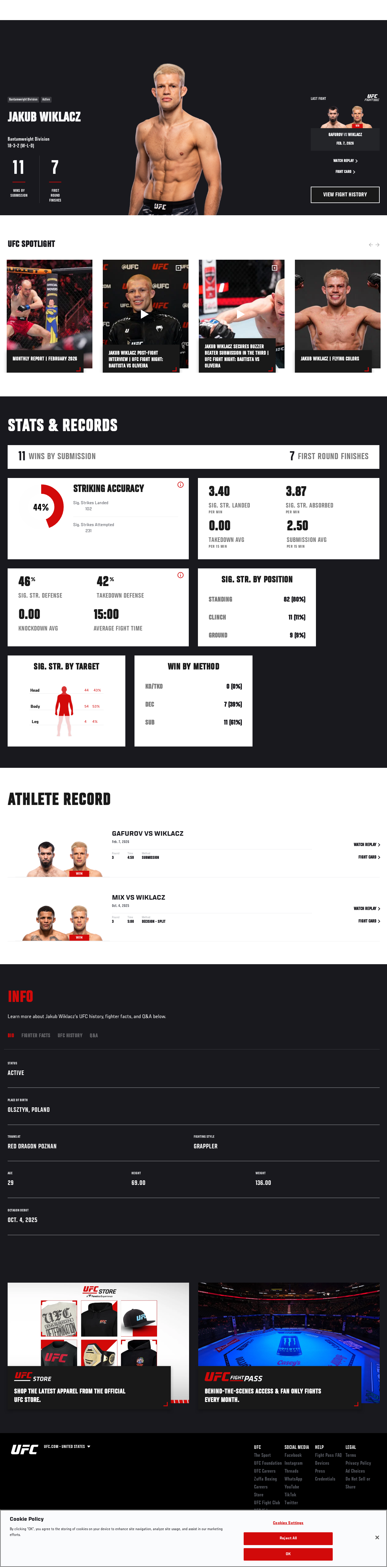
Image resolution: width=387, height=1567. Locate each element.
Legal (351, 1447)
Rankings (42, 23)
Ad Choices (355, 1471)
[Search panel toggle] (367, 23)
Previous (371, 245)
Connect (269, 23)
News (93, 23)
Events (16, 23)
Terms (351, 1455)
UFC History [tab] (70, 1036)
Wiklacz (169, 835)
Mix (118, 899)
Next (377, 245)
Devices (322, 1463)
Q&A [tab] (94, 1036)
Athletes (69, 23)
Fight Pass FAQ (328, 1455)
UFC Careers (265, 1471)
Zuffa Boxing (323, 23)
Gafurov (127, 835)
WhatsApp (293, 1479)
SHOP (350, 23)
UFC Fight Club (267, 1503)
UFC (257, 1447)
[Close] (377, 1547)
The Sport (262, 1455)
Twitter (291, 1503)
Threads (292, 1471)
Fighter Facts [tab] (35, 1036)
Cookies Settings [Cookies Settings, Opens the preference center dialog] (288, 1533)
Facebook (293, 1455)
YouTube (292, 1487)
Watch (293, 23)
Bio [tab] (11, 1036)
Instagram (294, 1463)
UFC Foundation (268, 1463)
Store (258, 1495)
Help (319, 1447)
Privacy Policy (358, 1463)
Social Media (297, 1447)
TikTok (290, 1495)
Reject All (288, 1549)
